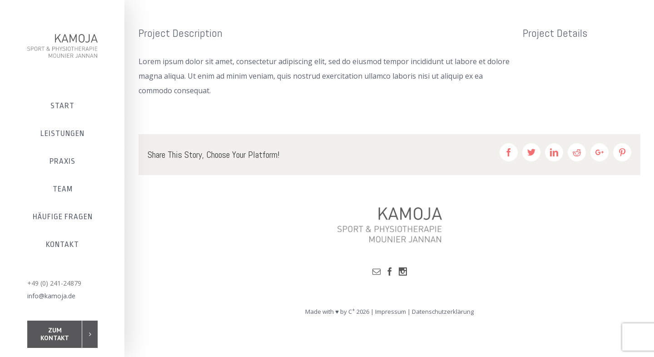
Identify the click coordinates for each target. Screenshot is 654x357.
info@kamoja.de (51, 296)
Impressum (390, 311)
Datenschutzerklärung (443, 311)
